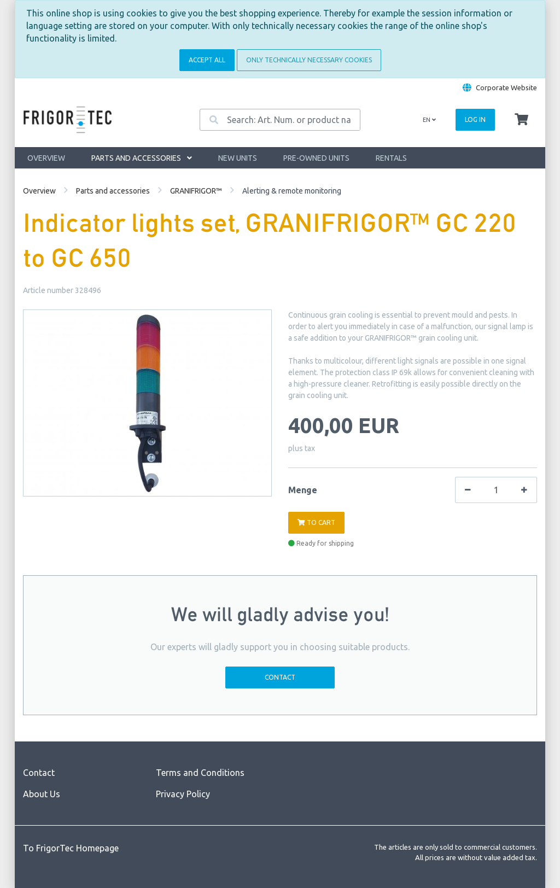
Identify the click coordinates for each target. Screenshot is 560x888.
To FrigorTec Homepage (71, 848)
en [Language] (429, 119)
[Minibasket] (521, 120)
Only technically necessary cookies (309, 59)
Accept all (207, 59)
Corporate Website (506, 87)
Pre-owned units (316, 158)
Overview (46, 158)
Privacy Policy (183, 794)
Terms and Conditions (200, 773)
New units (237, 158)
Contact (280, 677)
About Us (41, 794)
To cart (316, 522)
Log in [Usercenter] (475, 119)
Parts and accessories (141, 158)
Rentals (391, 158)
